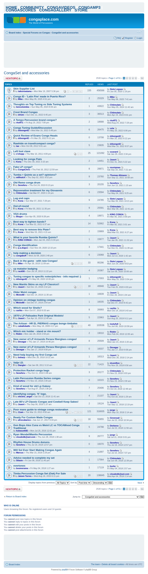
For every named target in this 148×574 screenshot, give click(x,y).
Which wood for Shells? (27, 307)
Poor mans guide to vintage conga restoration (40, 409)
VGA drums (20, 213)
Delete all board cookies (113, 564)
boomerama (22, 468)
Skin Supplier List (23, 88)
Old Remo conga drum (26, 182)
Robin (19, 334)
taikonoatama (25, 91)
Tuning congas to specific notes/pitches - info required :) (47, 276)
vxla (112, 128)
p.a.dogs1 (23, 248)
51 (142, 78)
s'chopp (20, 154)
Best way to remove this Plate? (31, 229)
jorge (112, 410)
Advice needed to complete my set (33, 457)
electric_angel (25, 396)
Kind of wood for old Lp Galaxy (31, 386)
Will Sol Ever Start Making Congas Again (37, 450)
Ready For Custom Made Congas (33, 417)
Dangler (22, 365)
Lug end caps (21, 198)
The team (95, 564)
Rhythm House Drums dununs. (31, 442)
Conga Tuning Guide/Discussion (32, 127)
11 (81, 91)
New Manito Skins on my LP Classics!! (36, 284)
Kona (19, 162)
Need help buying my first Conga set (35, 354)
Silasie (19, 460)
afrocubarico (24, 420)
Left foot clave (21, 151)
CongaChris (24, 169)
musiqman (115, 167)
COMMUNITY (32, 7)
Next (140, 483)
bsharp (21, 357)
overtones (19, 465)
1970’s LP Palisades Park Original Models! (38, 315)
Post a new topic (13, 78)
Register (129, 38)
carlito (19, 310)
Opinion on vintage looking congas (34, 300)
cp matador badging (25, 268)
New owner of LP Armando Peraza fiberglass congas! (45, 339)
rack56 (21, 271)
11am (20, 412)
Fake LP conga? (23, 166)
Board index (15, 32)
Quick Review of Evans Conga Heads (35, 135)
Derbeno (114, 426)
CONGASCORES (21, 10)
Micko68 (20, 295)
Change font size (139, 32)
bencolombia (22, 107)
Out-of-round (21, 206)
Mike (20, 99)
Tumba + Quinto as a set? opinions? (35, 174)
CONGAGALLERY (55, 10)
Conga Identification (25, 245)
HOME (11, 7)
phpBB (64, 570)
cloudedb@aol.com (25, 437)
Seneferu (22, 185)
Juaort (113, 159)
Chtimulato (115, 105)
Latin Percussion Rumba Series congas (37, 378)
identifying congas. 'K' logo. (30, 393)
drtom (21, 115)
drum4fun (115, 363)
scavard (114, 152)
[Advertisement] (75, 54)
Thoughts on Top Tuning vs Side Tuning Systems (42, 104)
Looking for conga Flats (27, 159)
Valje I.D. (18, 362)
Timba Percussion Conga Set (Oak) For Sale (39, 473)
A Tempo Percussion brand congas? (35, 120)
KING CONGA (117, 214)
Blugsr (19, 216)
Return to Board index (16, 496)
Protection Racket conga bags (31, 370)
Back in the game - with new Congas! (35, 260)
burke (113, 466)
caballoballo (24, 326)
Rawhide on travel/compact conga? (34, 143)
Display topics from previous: (48, 482)
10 (77, 91)
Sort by (80, 482)
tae (17, 146)
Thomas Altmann (118, 175)
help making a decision (27, 253)
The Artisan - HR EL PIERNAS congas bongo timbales (45, 323)
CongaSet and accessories (65, 32)
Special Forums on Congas (36, 32)
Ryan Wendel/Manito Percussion (32, 434)
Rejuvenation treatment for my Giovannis (37, 190)
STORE (81, 10)
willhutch (20, 177)
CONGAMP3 (89, 7)
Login (139, 38)
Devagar (22, 342)
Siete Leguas (116, 89)
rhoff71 (19, 122)
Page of (115, 78)
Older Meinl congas (25, 292)
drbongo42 (23, 130)
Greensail (115, 418)
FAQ (119, 38)
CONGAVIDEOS (61, 7)
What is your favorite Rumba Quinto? (35, 237)
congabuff (21, 255)
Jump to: (77, 497)
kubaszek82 (22, 430)
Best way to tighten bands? (29, 221)
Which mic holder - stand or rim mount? (37, 331)
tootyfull (114, 324)
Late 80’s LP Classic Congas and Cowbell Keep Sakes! (45, 401)
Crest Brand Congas (25, 112)
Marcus (20, 452)
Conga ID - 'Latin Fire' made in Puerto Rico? (39, 96)
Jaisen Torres (25, 476)
